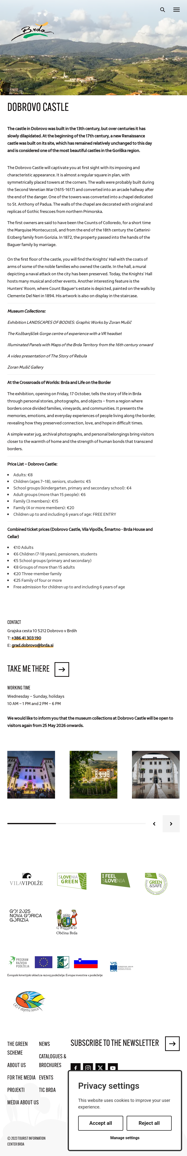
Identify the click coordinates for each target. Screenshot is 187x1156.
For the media (21, 1078)
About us (16, 1066)
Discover (15, 90)
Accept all (100, 1123)
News (44, 1044)
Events (46, 1078)
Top (32, 90)
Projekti (16, 1090)
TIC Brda (47, 1090)
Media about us (23, 1103)
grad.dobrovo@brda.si (32, 645)
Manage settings (125, 1138)
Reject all (149, 1123)
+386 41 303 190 (26, 637)
